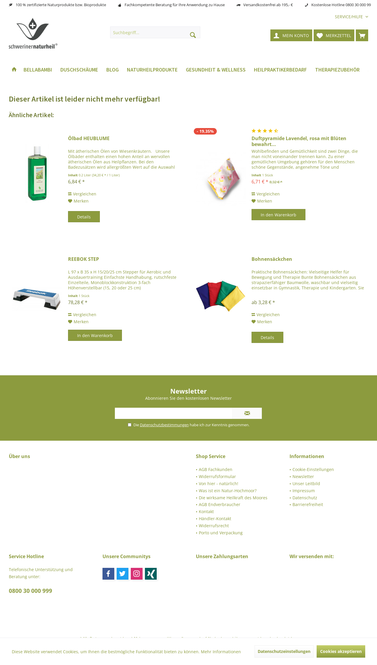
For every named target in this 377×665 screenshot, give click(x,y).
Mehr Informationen (221, 651)
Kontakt (206, 511)
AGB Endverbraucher (219, 504)
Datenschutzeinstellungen (284, 651)
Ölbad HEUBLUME (89, 138)
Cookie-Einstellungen (313, 469)
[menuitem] (349, 16)
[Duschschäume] (79, 70)
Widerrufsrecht (214, 525)
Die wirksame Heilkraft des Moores (233, 497)
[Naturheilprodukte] (152, 70)
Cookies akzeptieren (341, 651)
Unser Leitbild (306, 483)
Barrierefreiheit (307, 504)
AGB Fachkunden (215, 469)
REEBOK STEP (83, 259)
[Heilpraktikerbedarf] (280, 70)
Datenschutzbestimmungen (164, 424)
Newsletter (303, 476)
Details (84, 217)
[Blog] (112, 70)
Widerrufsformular (217, 476)
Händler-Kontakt (215, 518)
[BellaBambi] (37, 70)
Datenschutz (304, 497)
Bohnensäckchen (272, 259)
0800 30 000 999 (30, 591)
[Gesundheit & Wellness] (216, 70)
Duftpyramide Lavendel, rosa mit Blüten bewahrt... (299, 141)
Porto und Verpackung (221, 532)
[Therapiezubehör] (337, 70)
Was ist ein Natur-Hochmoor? (228, 490)
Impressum (303, 490)
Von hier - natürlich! (218, 483)
